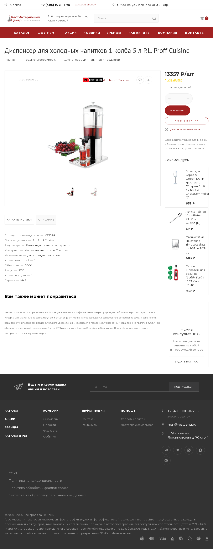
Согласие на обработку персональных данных (47, 495)
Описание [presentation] (46, 219)
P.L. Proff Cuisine (106, 80)
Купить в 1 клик (186, 120)
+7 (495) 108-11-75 (55, 5)
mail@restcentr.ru (182, 424)
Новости (49, 424)
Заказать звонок (85, 5)
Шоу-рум (46, 32)
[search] (154, 18)
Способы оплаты (133, 419)
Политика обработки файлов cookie (38, 488)
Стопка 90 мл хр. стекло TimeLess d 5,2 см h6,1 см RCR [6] (196, 244)
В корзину (177, 110)
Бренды (113, 32)
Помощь (128, 410)
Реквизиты (89, 424)
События (49, 436)
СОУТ (13, 473)
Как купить (139, 32)
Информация (93, 410)
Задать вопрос (186, 361)
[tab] (20, 221)
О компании (51, 419)
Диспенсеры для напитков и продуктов (92, 59)
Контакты (194, 32)
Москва (15, 4)
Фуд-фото (50, 430)
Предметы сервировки (40, 59)
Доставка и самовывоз (185, 129)
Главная (10, 59)
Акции (10, 419)
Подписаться (183, 387)
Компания (167, 32)
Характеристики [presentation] (19, 219)
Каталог (12, 410)
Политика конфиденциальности (35, 481)
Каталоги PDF (16, 435)
